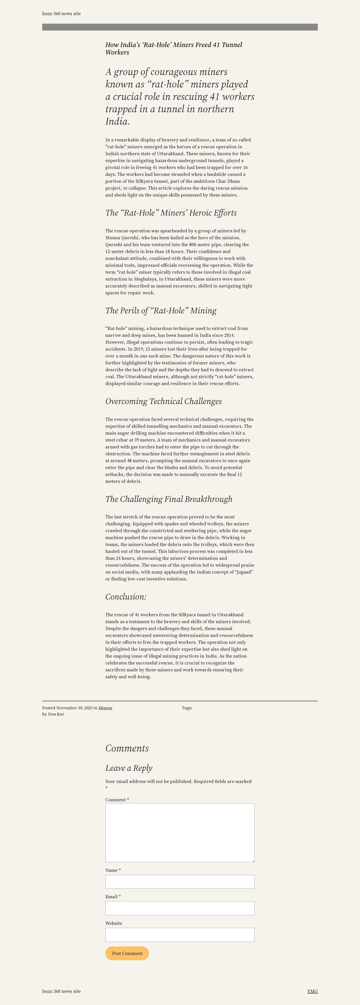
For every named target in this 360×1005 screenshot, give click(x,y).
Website (113, 923)
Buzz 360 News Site (61, 13)
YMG (312, 991)
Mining (105, 708)
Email (113, 896)
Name (113, 870)
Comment (117, 800)
